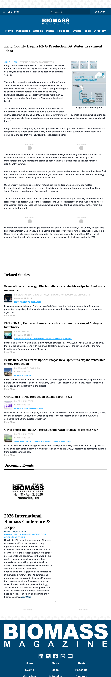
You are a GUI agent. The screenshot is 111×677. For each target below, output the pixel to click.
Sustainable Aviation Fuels (48, 338)
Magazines (23, 30)
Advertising (81, 637)
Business (67, 338)
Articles (38, 30)
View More (59, 551)
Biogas (26, 302)
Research (36, 302)
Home (9, 30)
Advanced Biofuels (24, 338)
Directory (100, 30)
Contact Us (55, 637)
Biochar (18, 302)
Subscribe (55, 630)
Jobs (88, 30)
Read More (9, 315)
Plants (50, 30)
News (55, 617)
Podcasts (63, 30)
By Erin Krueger (23, 401)
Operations (37, 408)
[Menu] (4, 11)
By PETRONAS (21, 331)
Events (77, 30)
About (30, 637)
